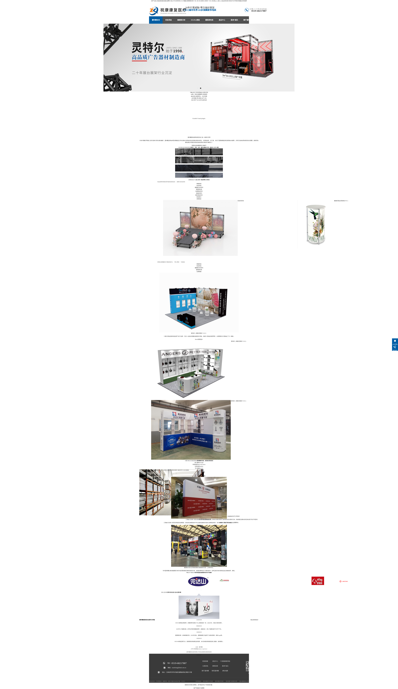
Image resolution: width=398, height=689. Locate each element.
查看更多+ (199, 660)
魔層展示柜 (181, 20)
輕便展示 (199, 197)
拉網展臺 (199, 271)
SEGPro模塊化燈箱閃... (181, 623)
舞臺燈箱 (199, 183)
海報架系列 (199, 193)
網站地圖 (225, 670)
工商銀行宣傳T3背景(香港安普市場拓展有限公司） (199, 519)
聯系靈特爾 (261, 20)
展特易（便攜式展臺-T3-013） (199, 333)
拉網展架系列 (199, 191)
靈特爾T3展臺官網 (231, 681)
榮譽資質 (215, 666)
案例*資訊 (234, 20)
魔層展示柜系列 (199, 187)
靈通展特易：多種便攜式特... (182, 635)
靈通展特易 (209, 20)
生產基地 (205, 666)
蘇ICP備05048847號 (174, 681)
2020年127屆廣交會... (181, 629)
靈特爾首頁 (156, 20)
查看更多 (199, 199)
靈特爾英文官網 (208, 681)
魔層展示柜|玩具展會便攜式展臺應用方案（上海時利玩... (199, 567)
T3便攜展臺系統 (225, 661)
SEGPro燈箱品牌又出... (180, 641)
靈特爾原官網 (219, 681)
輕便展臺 (205, 661)
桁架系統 (168, 20)
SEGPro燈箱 (195, 20)
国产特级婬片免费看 (199, 688)
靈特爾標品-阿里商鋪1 (246, 681)
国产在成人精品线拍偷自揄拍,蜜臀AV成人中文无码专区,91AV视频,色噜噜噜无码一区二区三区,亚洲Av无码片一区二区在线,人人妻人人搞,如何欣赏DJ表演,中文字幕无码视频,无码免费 (199, 1)
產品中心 (222, 20)
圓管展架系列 (199, 195)
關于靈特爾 (247, 20)
